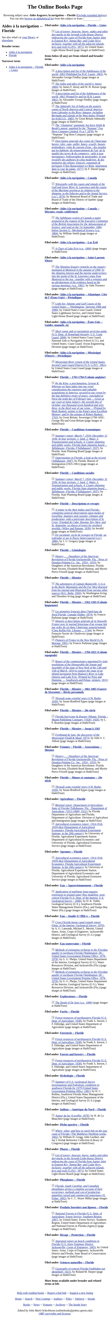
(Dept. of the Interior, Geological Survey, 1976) (78, 924)
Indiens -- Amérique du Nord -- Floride (83, 1109)
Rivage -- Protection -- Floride (77, 1234)
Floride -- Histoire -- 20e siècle (77, 710)
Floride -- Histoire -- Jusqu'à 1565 (80, 728)
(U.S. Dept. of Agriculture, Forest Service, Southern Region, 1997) (77, 1216)
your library (28, 37)
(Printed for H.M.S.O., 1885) (78, 112)
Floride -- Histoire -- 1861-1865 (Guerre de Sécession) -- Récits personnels (76, 691)
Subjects (79, 1298)
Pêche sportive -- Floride (74, 1124)
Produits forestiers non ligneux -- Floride (84, 1207)
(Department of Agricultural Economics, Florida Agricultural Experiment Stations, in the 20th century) (77, 829)
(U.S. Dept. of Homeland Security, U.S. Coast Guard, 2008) (79, 334)
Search (29, 1298)
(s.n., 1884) (80, 225)
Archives (60, 1304)
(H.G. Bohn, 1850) (80, 588)
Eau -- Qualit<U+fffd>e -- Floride (79, 916)
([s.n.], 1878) (78, 128)
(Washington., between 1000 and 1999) (79, 306)
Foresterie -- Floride (72, 1032)
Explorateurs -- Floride (73, 996)
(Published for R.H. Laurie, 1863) (79, 73)
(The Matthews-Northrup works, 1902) (79, 1133)
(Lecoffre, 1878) (72, 1115)
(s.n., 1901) (79, 276)
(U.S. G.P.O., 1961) (79, 363)
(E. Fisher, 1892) (79, 1192)
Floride (13, 55)
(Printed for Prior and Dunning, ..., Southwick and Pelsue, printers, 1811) (80, 670)
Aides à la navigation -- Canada (78, 177)
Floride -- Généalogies (73, 550)
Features (47, 1304)
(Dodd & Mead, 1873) (75, 736)
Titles (69, 1298)
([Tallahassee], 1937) (79, 442)
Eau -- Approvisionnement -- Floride (81, 885)
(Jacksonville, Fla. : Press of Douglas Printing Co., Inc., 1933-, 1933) (79, 559)
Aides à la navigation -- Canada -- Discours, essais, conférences (72, 210)
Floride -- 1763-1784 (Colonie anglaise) (83, 377)
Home (18, 1298)
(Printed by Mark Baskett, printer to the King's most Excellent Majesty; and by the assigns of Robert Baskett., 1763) (79, 400)
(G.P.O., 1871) (80, 39)
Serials (91, 1298)
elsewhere (7, 40)
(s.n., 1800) (73, 248)
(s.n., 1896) (73, 1002)
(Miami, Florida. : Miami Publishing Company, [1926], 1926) (80, 718)
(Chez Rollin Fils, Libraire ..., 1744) (79, 626)
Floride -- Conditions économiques (80, 429)
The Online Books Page (54, 7)
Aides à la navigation (20, 52)
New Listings (43, 1298)
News (36, 1304)
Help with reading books (30, 1292)
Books (26, 1304)
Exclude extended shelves (91, 15)
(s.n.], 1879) (80, 190)
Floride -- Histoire (70, 577)
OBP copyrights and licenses (55, 1313)
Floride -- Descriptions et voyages (79, 503)
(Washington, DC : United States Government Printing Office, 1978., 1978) (80, 954)
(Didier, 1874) (77, 613)
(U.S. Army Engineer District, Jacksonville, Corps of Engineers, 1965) (75, 1244)
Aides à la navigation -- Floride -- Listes (83, 25)
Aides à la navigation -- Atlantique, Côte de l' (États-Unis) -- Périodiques (76, 296)
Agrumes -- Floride (71, 851)
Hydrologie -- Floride (72, 1075)
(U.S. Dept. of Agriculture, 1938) (79, 1019)
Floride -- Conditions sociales (77, 472)
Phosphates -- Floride (72, 1179)
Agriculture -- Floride (72, 798)
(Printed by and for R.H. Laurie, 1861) (79, 96)
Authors (57, 1298)
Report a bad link (56, 1292)
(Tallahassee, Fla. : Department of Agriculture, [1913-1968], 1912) (79, 808)
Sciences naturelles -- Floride (77, 1262)
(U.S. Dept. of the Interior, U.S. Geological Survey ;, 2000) (78, 896)
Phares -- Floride (70, 1149)
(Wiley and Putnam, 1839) (79, 519)
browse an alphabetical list (39, 18)
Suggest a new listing (81, 1292)
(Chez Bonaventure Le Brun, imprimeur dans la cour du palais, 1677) (79, 155)
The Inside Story (77, 1304)
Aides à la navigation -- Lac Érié (79, 242)
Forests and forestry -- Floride (78, 1054)
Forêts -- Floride (69, 1011)
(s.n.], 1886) (79, 538)
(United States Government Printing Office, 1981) (75, 1086)
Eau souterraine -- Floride (75, 943)
